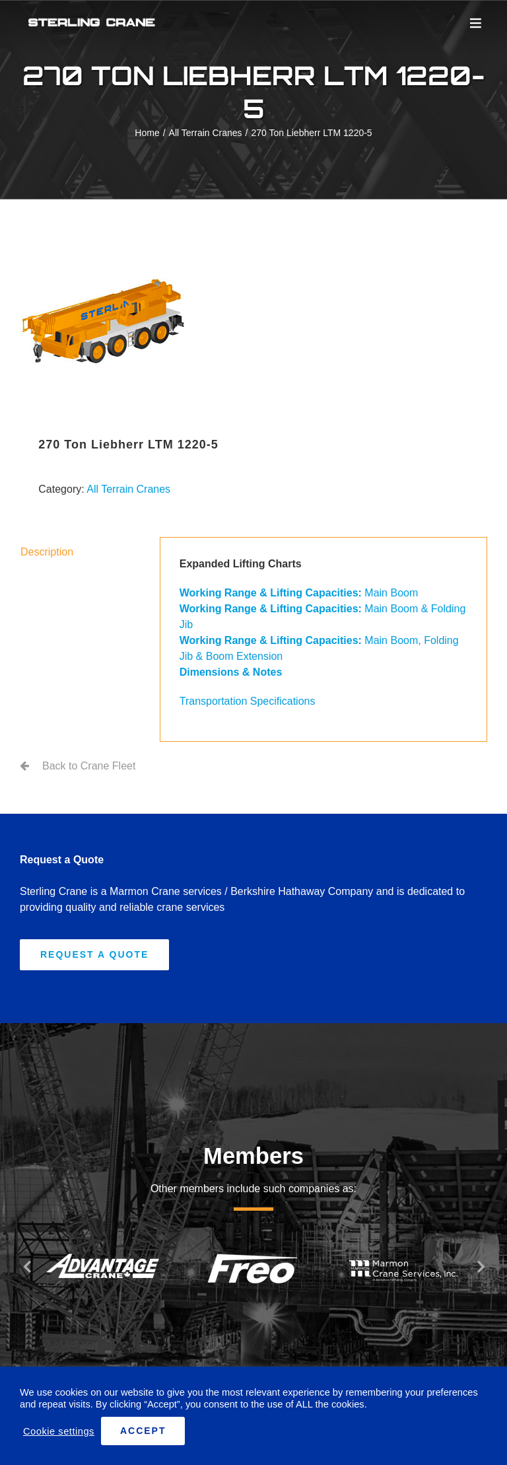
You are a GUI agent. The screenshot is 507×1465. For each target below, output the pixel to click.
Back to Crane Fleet (88, 765)
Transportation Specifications (248, 701)
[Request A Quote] (94, 954)
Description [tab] (46, 551)
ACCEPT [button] (143, 1430)
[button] (26, 1266)
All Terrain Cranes (128, 489)
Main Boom (299, 592)
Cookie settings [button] (58, 1431)
